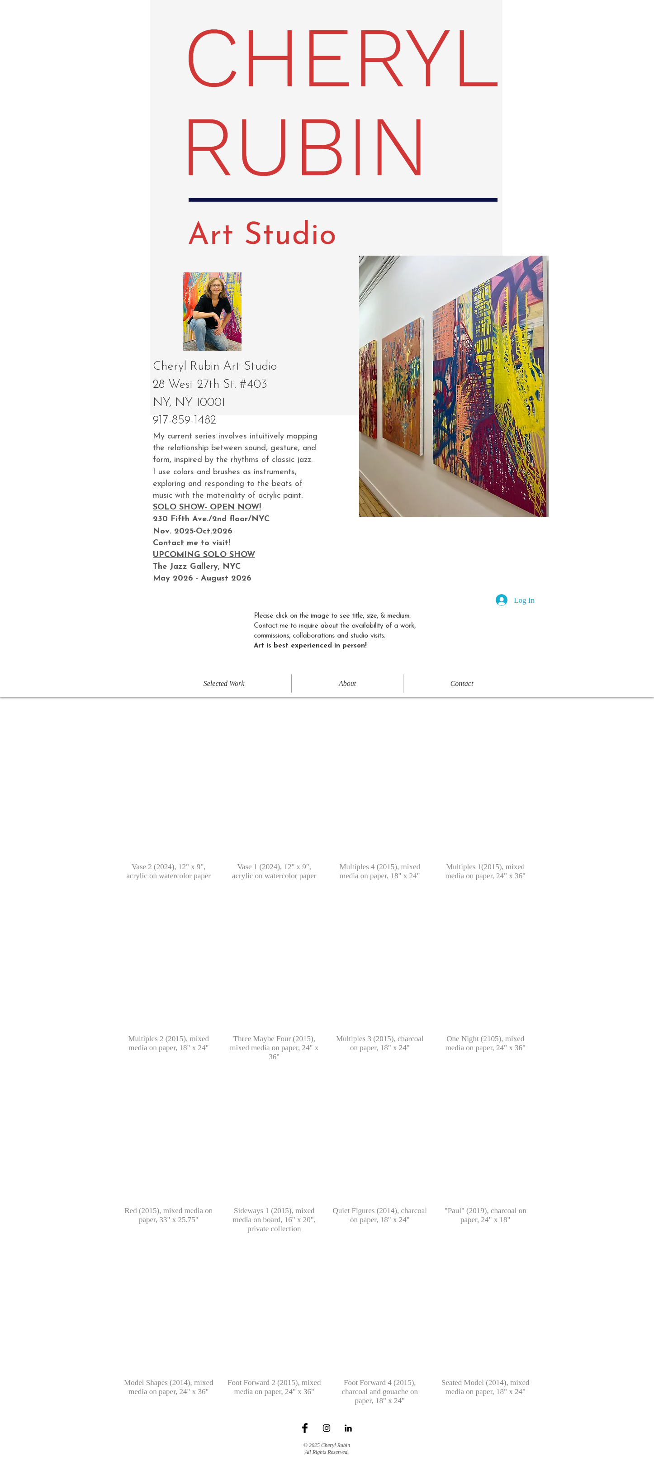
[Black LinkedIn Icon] (348, 1428)
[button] (169, 806)
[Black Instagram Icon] (327, 1428)
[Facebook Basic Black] (305, 1428)
